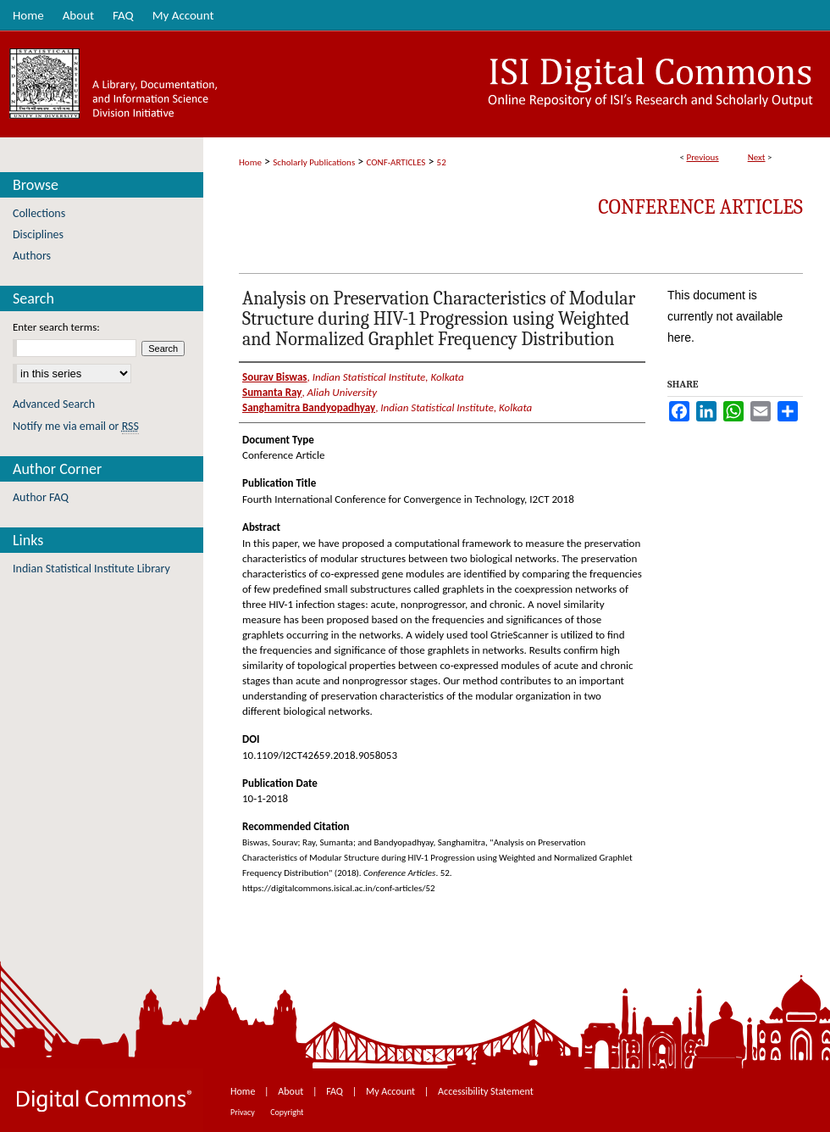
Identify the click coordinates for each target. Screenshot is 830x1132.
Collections (39, 213)
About (292, 1091)
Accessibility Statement (486, 1091)
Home (250, 162)
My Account (392, 1091)
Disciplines (38, 234)
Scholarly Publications (314, 162)
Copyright (286, 1112)
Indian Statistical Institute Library (91, 568)
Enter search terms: (56, 327)
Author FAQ (41, 497)
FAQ (335, 1091)
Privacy (243, 1112)
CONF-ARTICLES (396, 162)
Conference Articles (700, 207)
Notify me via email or (76, 426)
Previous (702, 157)
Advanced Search (54, 404)
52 (441, 162)
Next (757, 157)
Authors (32, 255)
